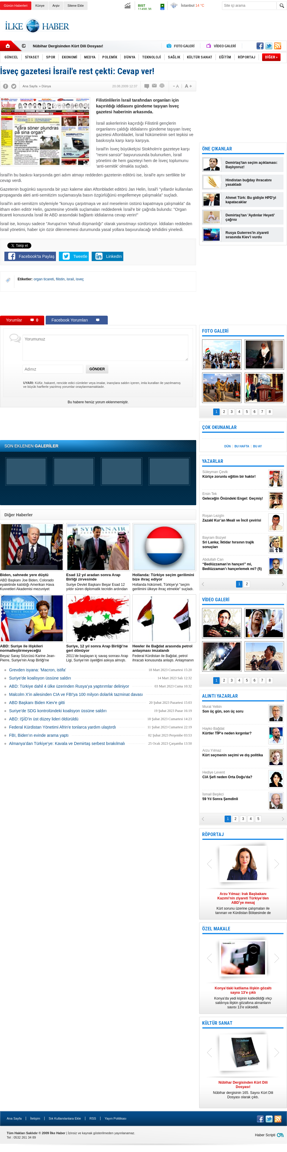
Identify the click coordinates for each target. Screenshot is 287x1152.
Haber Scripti (265, 1135)
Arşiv (55, 5)
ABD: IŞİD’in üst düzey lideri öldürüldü (43, 719)
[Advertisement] (98, 303)
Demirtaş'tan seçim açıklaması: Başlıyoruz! (252, 165)
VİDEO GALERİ (215, 599)
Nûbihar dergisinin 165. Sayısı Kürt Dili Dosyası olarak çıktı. (243, 1089)
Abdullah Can (234, 564)
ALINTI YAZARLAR (220, 696)
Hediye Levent (234, 774)
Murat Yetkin (234, 709)
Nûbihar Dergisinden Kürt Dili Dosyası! (68, 46)
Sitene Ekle (75, 5)
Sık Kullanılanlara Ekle (65, 1118)
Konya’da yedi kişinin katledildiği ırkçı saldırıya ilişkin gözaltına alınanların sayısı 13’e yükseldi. (243, 997)
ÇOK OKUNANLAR (219, 427)
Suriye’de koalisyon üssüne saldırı (40, 678)
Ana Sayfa (14, 1118)
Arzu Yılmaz (234, 752)
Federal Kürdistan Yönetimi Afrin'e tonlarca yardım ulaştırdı (62, 727)
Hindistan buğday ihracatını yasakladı (248, 182)
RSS (92, 1118)
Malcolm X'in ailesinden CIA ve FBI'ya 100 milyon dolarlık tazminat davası (76, 694)
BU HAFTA (242, 446)
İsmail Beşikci (234, 796)
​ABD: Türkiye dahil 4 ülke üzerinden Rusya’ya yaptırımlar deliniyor (69, 686)
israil (70, 279)
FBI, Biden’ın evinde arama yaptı (39, 735)
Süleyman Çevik (234, 474)
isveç (80, 279)
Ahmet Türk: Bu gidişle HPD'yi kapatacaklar (251, 200)
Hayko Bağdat (234, 731)
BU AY (257, 446)
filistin (60, 279)
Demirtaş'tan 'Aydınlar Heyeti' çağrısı (250, 217)
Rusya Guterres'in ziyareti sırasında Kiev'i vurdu (247, 235)
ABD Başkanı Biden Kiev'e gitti (37, 702)
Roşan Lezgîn (234, 518)
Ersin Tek (234, 496)
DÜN (227, 446)
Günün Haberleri (16, 5)
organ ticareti (44, 279)
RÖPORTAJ (213, 834)
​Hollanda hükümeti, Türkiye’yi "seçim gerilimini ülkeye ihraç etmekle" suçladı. (164, 582)
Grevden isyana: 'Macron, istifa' (37, 670)
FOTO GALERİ (215, 331)
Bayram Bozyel (234, 542)
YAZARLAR (212, 461)
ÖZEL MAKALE (216, 929)
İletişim (35, 1118)
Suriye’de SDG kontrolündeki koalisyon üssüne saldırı (58, 710)
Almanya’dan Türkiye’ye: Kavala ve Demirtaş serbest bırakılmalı (67, 743)
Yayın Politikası (115, 1118)
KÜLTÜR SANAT (217, 1023)
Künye (40, 5)
